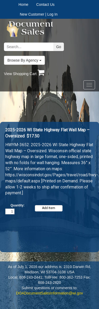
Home (23, 4)
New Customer (32, 14)
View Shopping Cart (24, 74)
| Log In (51, 14)
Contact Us (45, 4)
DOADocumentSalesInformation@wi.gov (49, 293)
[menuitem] (27, 4)
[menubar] (35, 4)
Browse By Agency (24, 60)
